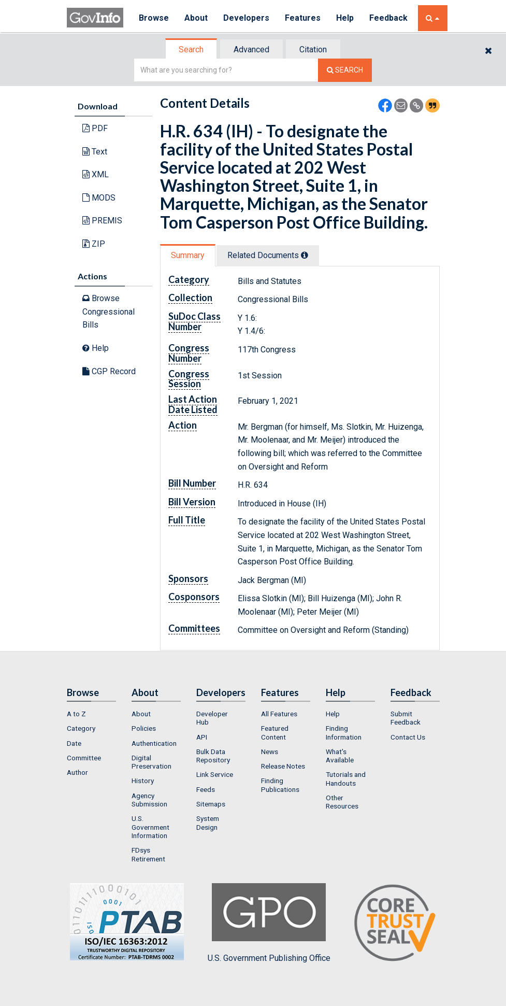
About (196, 18)
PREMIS (102, 220)
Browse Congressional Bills (108, 311)
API (201, 737)
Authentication (154, 743)
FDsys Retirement (148, 854)
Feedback (388, 18)
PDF (95, 128)
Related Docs (267, 255)
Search (191, 49)
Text (94, 152)
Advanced (251, 49)
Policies (144, 728)
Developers (246, 18)
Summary (188, 255)
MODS (98, 198)
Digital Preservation (151, 762)
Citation (313, 49)
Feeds (205, 789)
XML (95, 174)
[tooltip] (304, 255)
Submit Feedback (406, 718)
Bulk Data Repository (213, 755)
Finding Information (344, 732)
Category (81, 728)
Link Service (214, 774)
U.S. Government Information (150, 827)
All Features (279, 714)
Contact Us (408, 737)
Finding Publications (280, 784)
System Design (207, 822)
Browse (154, 18)
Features (303, 18)
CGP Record (109, 371)
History (143, 780)
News (269, 751)
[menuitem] (91, 713)
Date (74, 743)
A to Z (76, 714)
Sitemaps (210, 804)
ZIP (93, 244)
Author (77, 772)
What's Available (340, 755)
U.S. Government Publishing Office (269, 923)
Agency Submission (149, 799)
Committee (84, 758)
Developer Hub (212, 718)
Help (345, 18)
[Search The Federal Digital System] (345, 70)
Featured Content (274, 732)
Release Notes (283, 766)
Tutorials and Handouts (346, 778)
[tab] (191, 49)
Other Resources (342, 802)
